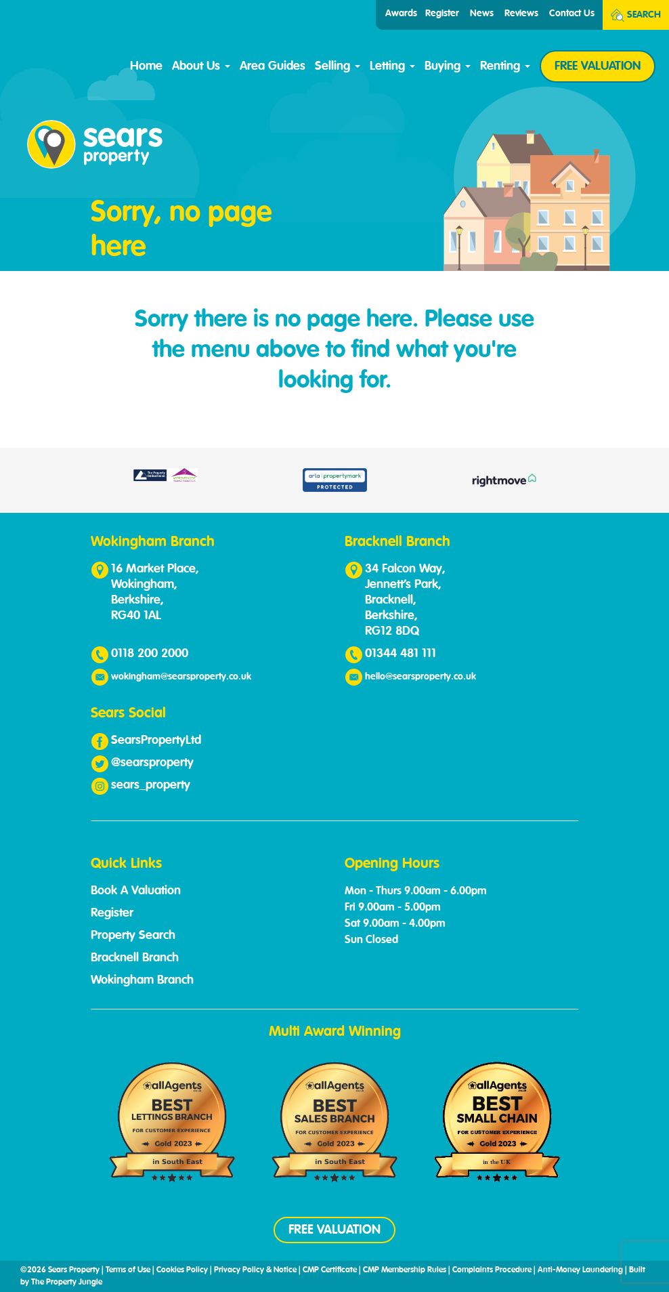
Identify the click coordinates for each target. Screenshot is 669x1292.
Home (146, 66)
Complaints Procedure (492, 1270)
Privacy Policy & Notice (255, 1270)
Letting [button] (392, 66)
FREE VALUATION (598, 66)
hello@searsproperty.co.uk (420, 677)
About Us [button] (201, 66)
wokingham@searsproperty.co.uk (181, 677)
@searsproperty (152, 763)
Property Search (133, 936)
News (482, 13)
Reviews (521, 13)
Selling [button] (337, 66)
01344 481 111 (400, 654)
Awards (401, 13)
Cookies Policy (182, 1270)
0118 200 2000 (149, 654)
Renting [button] (505, 66)
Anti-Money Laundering (580, 1270)
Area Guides (272, 66)
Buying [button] (448, 66)
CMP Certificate (330, 1270)
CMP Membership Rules (404, 1270)
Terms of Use (128, 1270)
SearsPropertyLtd (156, 740)
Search (636, 15)
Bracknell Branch (135, 958)
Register (442, 13)
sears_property (150, 785)
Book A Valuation (136, 891)
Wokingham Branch (142, 980)
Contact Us (572, 13)
